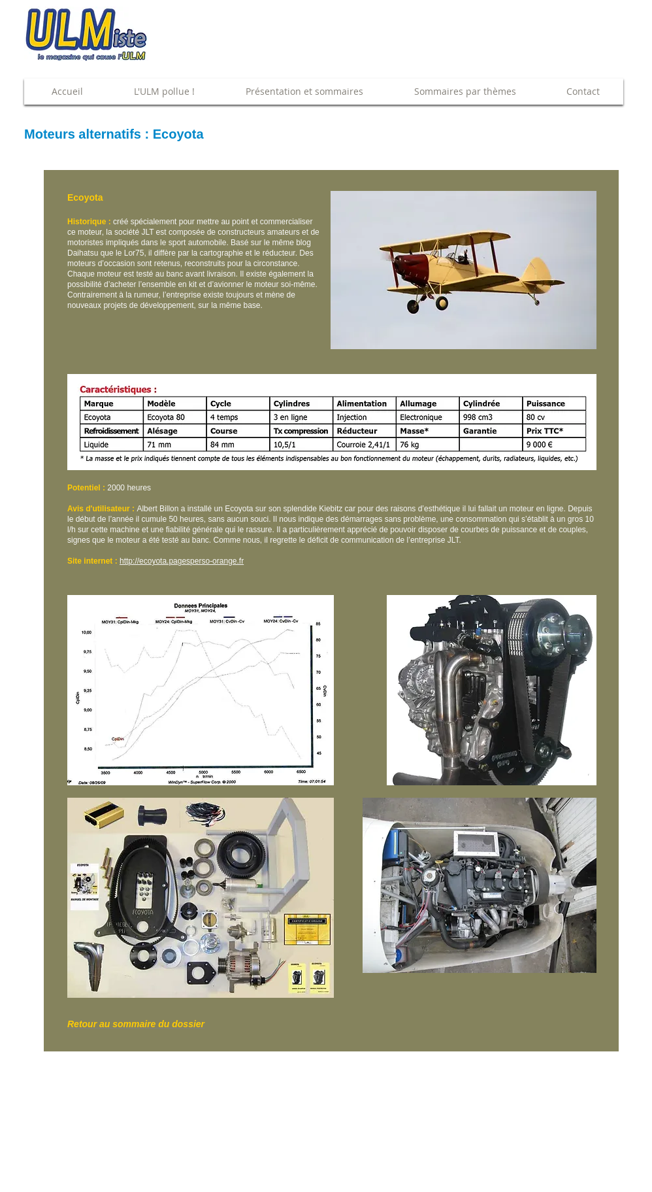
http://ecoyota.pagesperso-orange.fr (182, 561)
